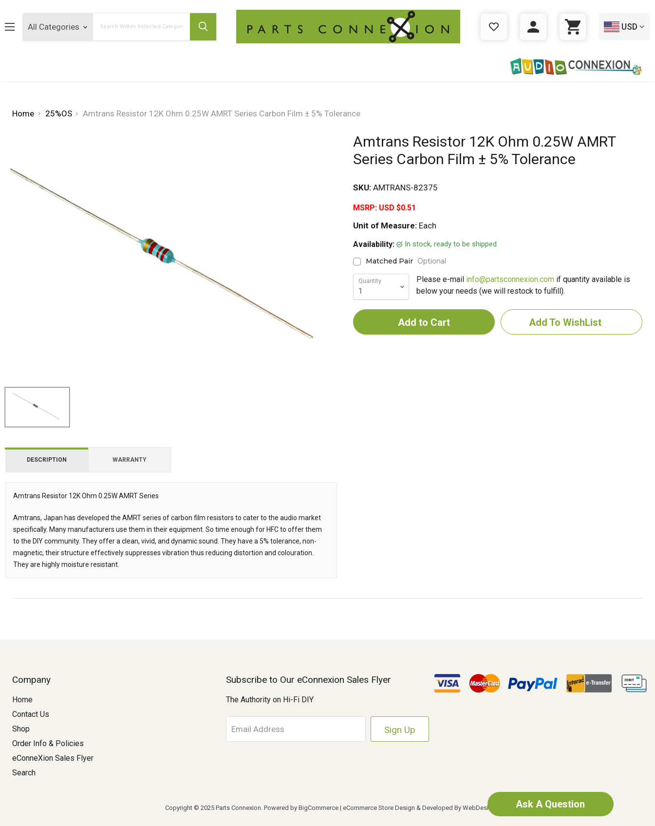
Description (47, 459)
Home (22, 699)
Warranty (129, 459)
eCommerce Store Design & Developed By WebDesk (416, 807)
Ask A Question (550, 804)
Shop (21, 728)
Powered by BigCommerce (301, 807)
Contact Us (30, 714)
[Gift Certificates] (493, 26)
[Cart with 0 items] (572, 26)
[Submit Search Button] (203, 26)
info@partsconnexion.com (510, 279)
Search (24, 772)
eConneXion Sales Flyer (53, 758)
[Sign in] (533, 26)
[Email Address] (296, 729)
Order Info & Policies (48, 743)
